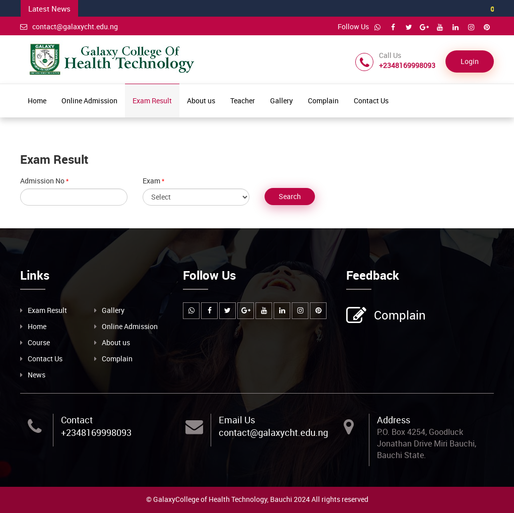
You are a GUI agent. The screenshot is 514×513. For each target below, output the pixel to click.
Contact (77, 420)
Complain (323, 100)
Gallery (281, 100)
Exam (151, 180)
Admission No (42, 180)
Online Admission (89, 100)
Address (393, 420)
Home (37, 100)
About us (201, 100)
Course (39, 342)
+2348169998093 (96, 432)
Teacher (242, 100)
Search (290, 196)
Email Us (237, 420)
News (36, 374)
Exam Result (152, 100)
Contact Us (371, 100)
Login (470, 61)
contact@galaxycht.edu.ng (69, 26)
